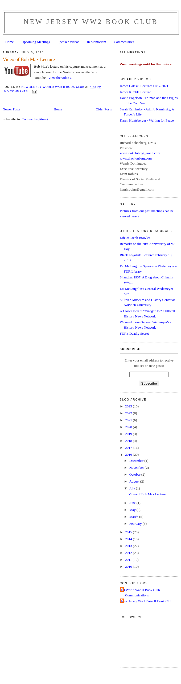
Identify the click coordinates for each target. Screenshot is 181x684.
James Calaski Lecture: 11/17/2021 (144, 86)
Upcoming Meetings (36, 42)
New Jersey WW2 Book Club (90, 21)
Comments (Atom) (35, 119)
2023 (129, 406)
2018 (129, 441)
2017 (129, 448)
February (136, 524)
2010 (129, 567)
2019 (129, 434)
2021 (129, 420)
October (135, 474)
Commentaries (124, 42)
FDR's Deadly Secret (134, 333)
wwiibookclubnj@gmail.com (140, 153)
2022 (129, 413)
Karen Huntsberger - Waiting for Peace (147, 120)
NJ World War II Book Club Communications (140, 592)
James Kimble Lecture (135, 92)
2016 (129, 455)
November (137, 468)
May (133, 510)
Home (9, 42)
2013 (129, 546)
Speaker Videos (68, 42)
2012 (129, 553)
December (137, 461)
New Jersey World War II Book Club (146, 601)
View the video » (60, 78)
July (132, 488)
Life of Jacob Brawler (135, 238)
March (134, 517)
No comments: (17, 91)
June (133, 503)
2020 (129, 427)
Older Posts (104, 109)
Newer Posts (11, 109)
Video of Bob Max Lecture (29, 59)
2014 (129, 539)
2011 (129, 560)
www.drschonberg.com (136, 158)
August (134, 481)
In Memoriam (96, 42)
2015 (129, 532)
